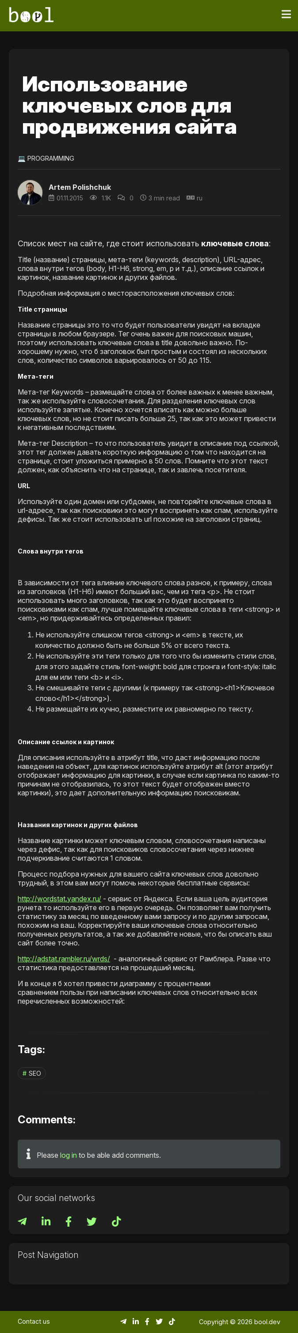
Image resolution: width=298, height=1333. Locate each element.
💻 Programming (46, 158)
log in (68, 1155)
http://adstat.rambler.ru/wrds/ (64, 958)
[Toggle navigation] (286, 14)
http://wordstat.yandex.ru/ (59, 898)
